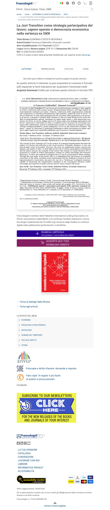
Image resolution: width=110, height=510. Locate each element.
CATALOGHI (24, 453)
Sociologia (27, 330)
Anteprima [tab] (26, 69)
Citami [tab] (85, 69)
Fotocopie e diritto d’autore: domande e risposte (51, 368)
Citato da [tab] (68, 69)
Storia (25, 345)
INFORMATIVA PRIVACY (30, 467)
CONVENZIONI (25, 457)
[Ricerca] (92, 9)
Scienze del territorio (32, 335)
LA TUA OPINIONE (27, 449)
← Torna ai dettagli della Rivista (33, 301)
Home (19, 14)
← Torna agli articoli (27, 306)
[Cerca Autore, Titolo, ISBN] (56, 9)
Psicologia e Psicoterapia (34, 325)
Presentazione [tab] (48, 69)
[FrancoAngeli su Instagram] (25, 443)
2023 (66, 14)
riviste (27, 14)
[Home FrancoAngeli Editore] (26, 3)
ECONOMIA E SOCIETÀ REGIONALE (47, 14)
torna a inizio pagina (55, 505)
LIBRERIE (23, 464)
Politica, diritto (29, 340)
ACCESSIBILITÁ (26, 471)
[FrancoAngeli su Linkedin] (21, 443)
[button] (61, 3)
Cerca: (19, 9)
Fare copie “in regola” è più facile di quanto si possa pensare (43, 377)
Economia (26, 320)
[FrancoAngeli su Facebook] (18, 443)
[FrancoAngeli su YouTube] (28, 443)
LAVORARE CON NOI (29, 460)
